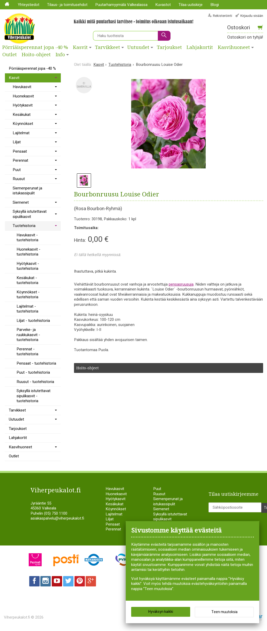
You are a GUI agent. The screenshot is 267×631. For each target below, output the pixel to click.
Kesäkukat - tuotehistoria (27, 280)
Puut (17, 170)
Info (60, 55)
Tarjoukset (169, 47)
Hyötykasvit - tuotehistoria (28, 266)
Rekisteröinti (222, 15)
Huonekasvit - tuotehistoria (28, 251)
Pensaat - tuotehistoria (36, 363)
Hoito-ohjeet (36, 55)
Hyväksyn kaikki (160, 612)
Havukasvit (22, 87)
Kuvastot (163, 5)
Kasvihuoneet (20, 447)
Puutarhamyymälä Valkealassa (121, 5)
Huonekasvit (23, 96)
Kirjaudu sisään (251, 15)
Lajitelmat (21, 133)
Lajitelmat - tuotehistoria (27, 308)
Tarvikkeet (107, 47)
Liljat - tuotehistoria (33, 320)
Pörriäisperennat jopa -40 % (35, 47)
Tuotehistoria (24, 226)
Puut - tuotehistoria (33, 372)
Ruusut (19, 179)
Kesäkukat (22, 114)
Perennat (20, 160)
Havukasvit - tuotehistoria (27, 237)
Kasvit (80, 47)
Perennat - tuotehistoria (27, 351)
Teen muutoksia (224, 613)
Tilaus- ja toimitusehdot (67, 5)
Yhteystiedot (28, 5)
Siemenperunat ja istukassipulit (27, 190)
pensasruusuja (181, 284)
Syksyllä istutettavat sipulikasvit (30, 214)
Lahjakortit (200, 47)
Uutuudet (138, 47)
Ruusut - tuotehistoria (35, 382)
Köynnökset (23, 123)
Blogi (214, 5)
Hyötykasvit (23, 105)
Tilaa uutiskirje (191, 5)
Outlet (9, 55)
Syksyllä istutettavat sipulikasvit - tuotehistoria (33, 396)
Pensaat (20, 151)
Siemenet (21, 202)
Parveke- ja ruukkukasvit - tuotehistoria (28, 335)
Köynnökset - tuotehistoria (28, 294)
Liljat (17, 142)
